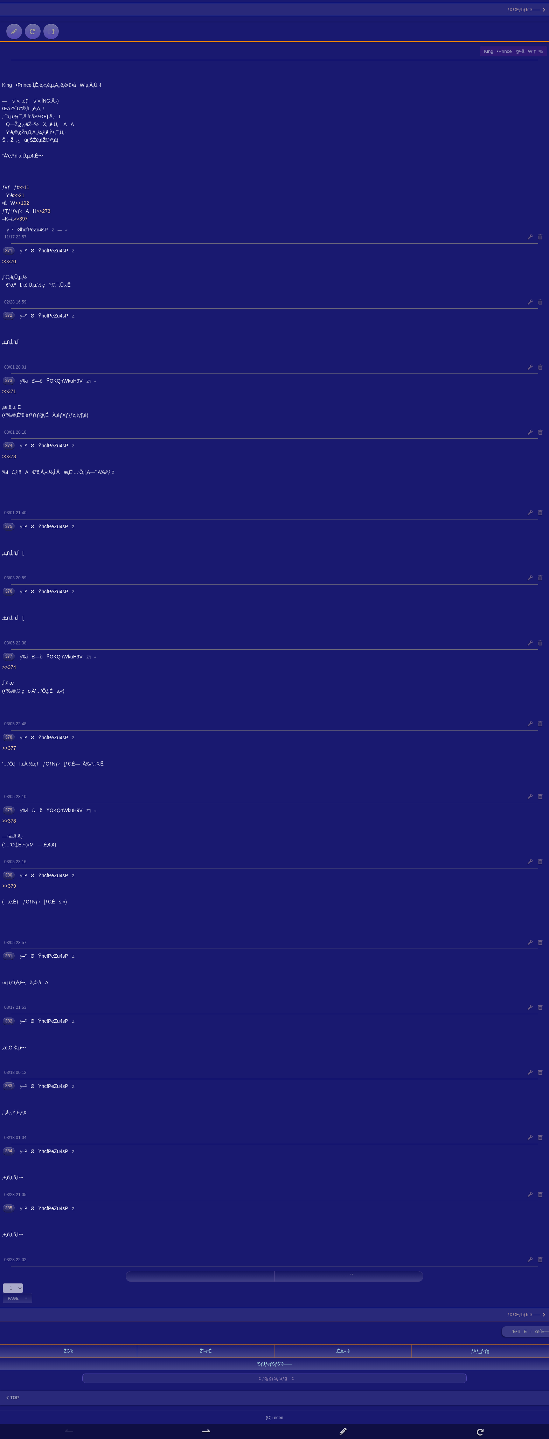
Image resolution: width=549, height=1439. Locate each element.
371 (8, 250)
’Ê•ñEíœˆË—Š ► (530, 1333)
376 (8, 591)
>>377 (9, 748)
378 (8, 737)
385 (8, 1208)
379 (8, 810)
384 (8, 1150)
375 (8, 526)
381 (8, 955)
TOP (12, 1397)
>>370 (9, 261)
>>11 (23, 187)
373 (8, 380)
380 (8, 875)
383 (8, 1085)
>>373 (9, 456)
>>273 (43, 211)
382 (8, 1021)
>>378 (9, 821)
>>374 (9, 667)
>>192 (22, 203)
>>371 (9, 391)
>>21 (18, 195)
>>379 (9, 886)
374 (8, 445)
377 (8, 656)
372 (8, 315)
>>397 (21, 219)
